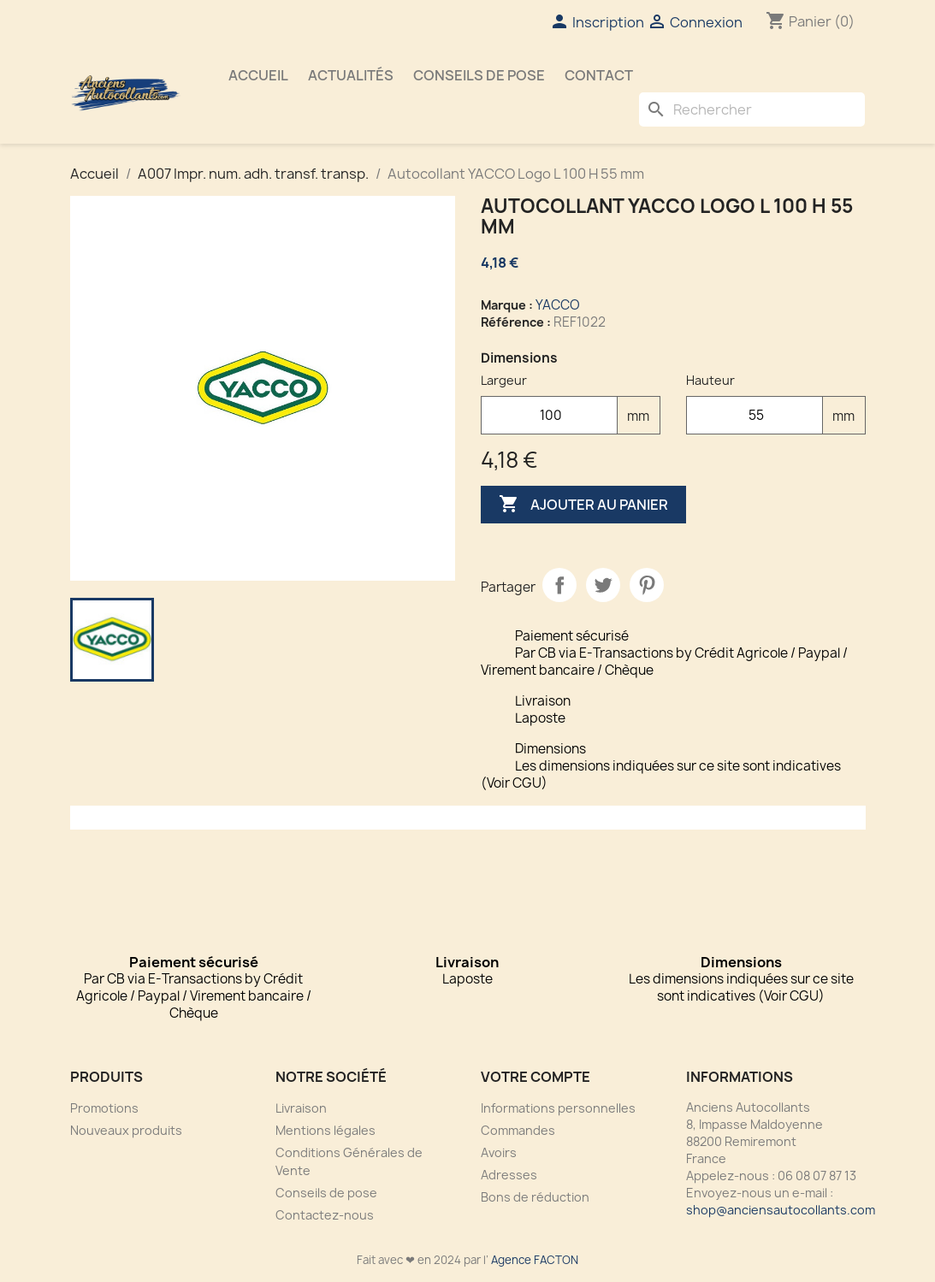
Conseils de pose (479, 75)
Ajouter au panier (583, 504)
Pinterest (647, 585)
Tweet (603, 585)
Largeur (504, 380)
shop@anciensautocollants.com (780, 1210)
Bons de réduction (535, 1197)
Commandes (518, 1130)
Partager (559, 585)
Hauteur (710, 380)
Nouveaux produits (126, 1130)
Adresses (509, 1175)
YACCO (558, 305)
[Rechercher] (752, 109)
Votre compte (535, 1076)
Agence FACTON (534, 1259)
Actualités (351, 75)
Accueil (258, 75)
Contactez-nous (324, 1215)
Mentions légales (325, 1130)
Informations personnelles (558, 1108)
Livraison (301, 1108)
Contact (599, 75)
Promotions (104, 1108)
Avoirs (499, 1152)
